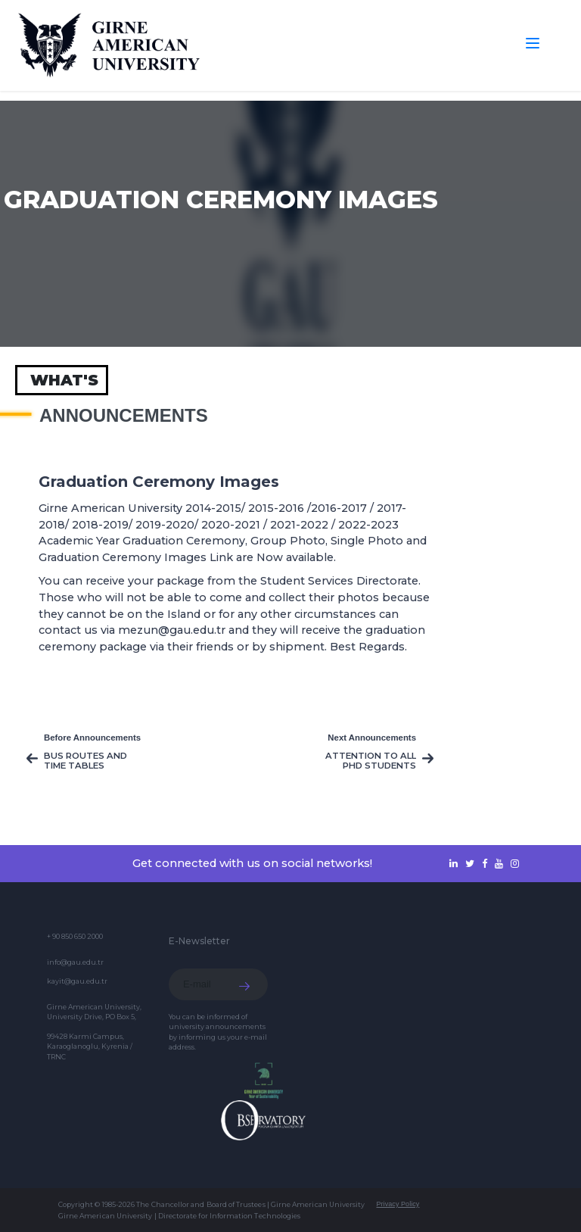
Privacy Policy (397, 1204)
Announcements (123, 415)
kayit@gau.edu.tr (77, 981)
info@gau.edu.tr (75, 962)
